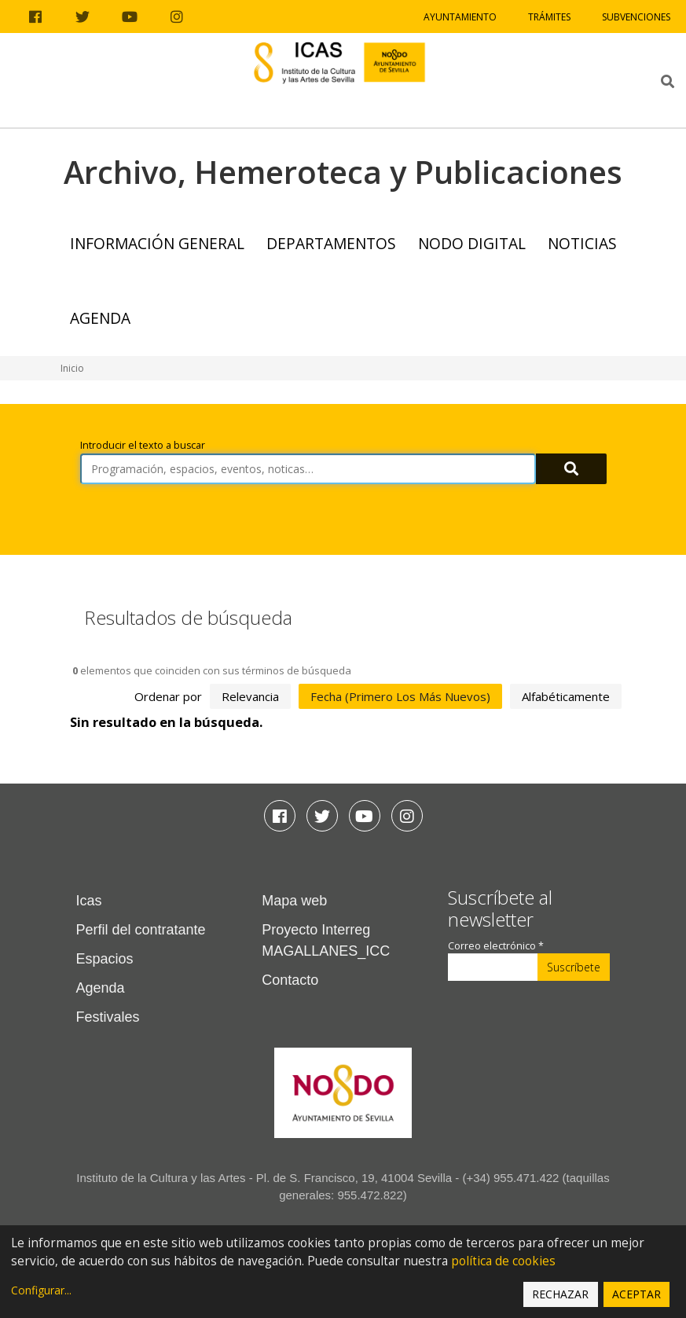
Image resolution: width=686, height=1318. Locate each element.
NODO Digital (472, 243)
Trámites (549, 17)
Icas (89, 901)
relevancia (250, 696)
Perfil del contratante (141, 930)
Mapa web (294, 901)
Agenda (100, 318)
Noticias (582, 243)
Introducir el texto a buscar (142, 445)
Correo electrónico (496, 946)
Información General (157, 243)
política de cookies (503, 1261)
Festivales (108, 1017)
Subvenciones (636, 17)
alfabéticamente (566, 696)
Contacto (290, 980)
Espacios (105, 959)
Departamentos (331, 243)
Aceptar (636, 1294)
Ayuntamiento (460, 17)
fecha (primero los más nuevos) (400, 696)
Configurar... (41, 1290)
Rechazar (560, 1294)
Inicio (72, 368)
